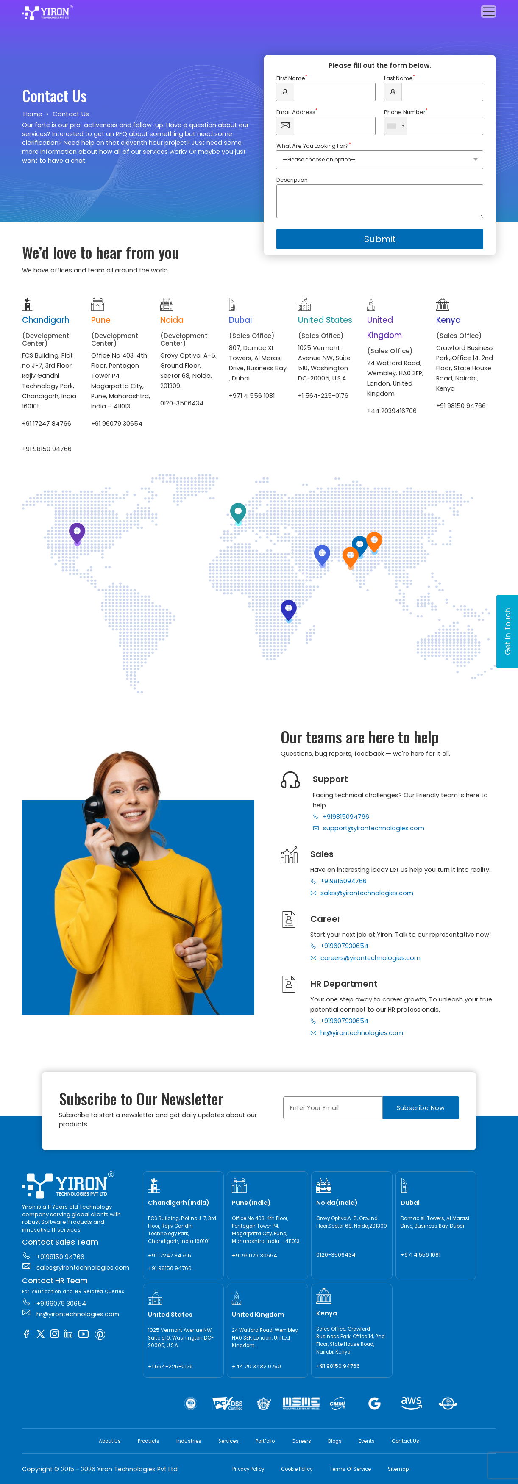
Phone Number (406, 112)
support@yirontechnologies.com (368, 828)
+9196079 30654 (54, 1303)
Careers (301, 1441)
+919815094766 (341, 817)
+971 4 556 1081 (252, 395)
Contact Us (405, 1441)
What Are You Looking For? (313, 146)
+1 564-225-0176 (323, 395)
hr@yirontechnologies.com (356, 1033)
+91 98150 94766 (47, 449)
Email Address (296, 112)
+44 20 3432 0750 (256, 1366)
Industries (188, 1441)
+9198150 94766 (53, 1256)
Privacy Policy (248, 1469)
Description (292, 180)
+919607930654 (339, 946)
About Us (110, 1441)
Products (148, 1441)
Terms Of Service (350, 1469)
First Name (291, 78)
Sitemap (398, 1469)
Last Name (399, 78)
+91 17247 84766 (46, 423)
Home (32, 113)
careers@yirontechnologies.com (365, 958)
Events (367, 1441)
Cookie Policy (296, 1469)
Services (228, 1441)
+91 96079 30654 (116, 423)
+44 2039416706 (392, 411)
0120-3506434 (181, 403)
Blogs (335, 1441)
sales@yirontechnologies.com (361, 893)
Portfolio (265, 1441)
